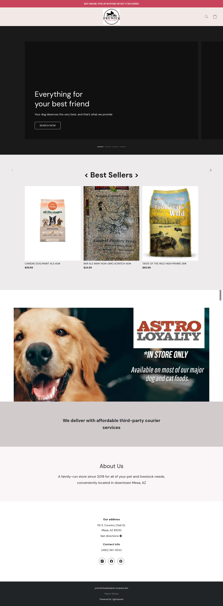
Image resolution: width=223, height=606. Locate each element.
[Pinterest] (120, 561)
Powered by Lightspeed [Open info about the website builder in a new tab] (111, 599)
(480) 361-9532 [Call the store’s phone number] (111, 550)
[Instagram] (102, 561)
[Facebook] (111, 561)
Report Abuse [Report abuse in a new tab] (111, 593)
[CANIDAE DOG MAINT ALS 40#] (53, 227)
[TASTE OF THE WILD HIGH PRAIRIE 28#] (170, 227)
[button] (111, 16)
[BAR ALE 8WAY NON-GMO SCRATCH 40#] (112, 227)
